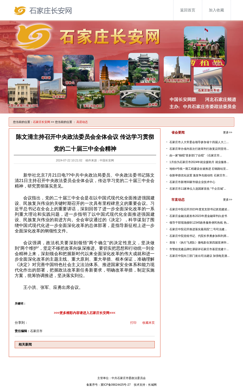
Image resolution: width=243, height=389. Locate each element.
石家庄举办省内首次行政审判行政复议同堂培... (199, 148)
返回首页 (187, 10)
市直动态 (178, 200)
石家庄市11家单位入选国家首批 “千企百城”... (197, 188)
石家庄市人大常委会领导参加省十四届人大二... (199, 142)
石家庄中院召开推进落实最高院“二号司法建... (198, 229)
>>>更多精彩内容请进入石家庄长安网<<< (84, 313)
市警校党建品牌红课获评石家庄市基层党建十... (199, 249)
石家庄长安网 (41, 122)
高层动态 (82, 122)
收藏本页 (148, 322)
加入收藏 (216, 10)
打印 (133, 322)
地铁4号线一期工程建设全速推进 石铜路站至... (198, 168)
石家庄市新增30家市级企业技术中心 (192, 182)
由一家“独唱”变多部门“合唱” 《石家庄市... (195, 155)
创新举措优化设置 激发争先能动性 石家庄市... (198, 175)
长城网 (152, 384)
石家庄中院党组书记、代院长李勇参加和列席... (199, 236)
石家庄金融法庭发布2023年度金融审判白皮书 (198, 216)
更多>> (227, 132)
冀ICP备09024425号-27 (116, 384)
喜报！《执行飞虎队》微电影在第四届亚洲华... (199, 242)
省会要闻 (178, 132)
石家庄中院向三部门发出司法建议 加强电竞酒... (199, 256)
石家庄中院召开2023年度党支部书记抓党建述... (199, 209)
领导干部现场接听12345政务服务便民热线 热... (199, 222)
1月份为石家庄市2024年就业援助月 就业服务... (199, 162)
